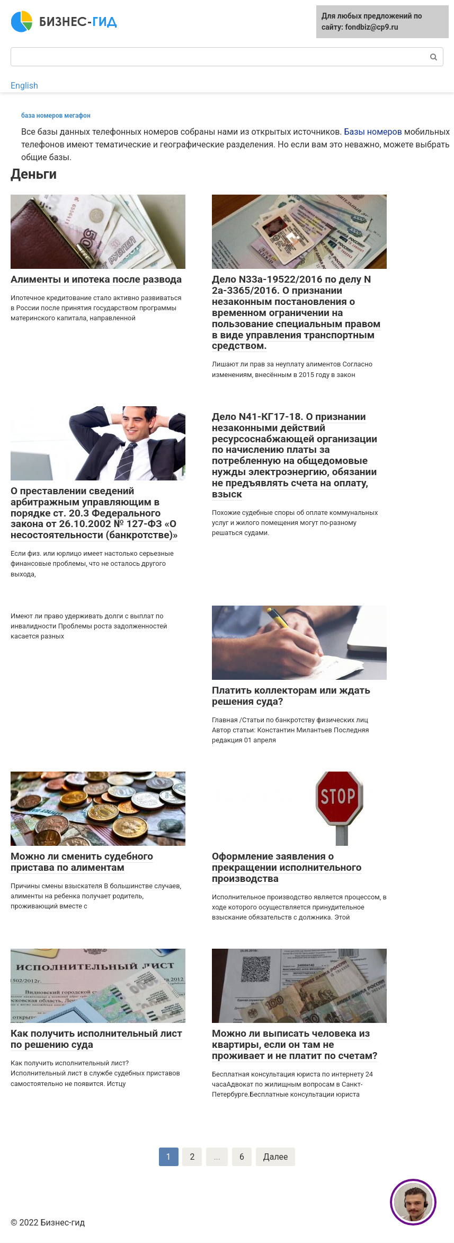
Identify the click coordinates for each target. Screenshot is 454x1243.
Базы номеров (373, 132)
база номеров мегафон (56, 115)
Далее (275, 1157)
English (24, 86)
